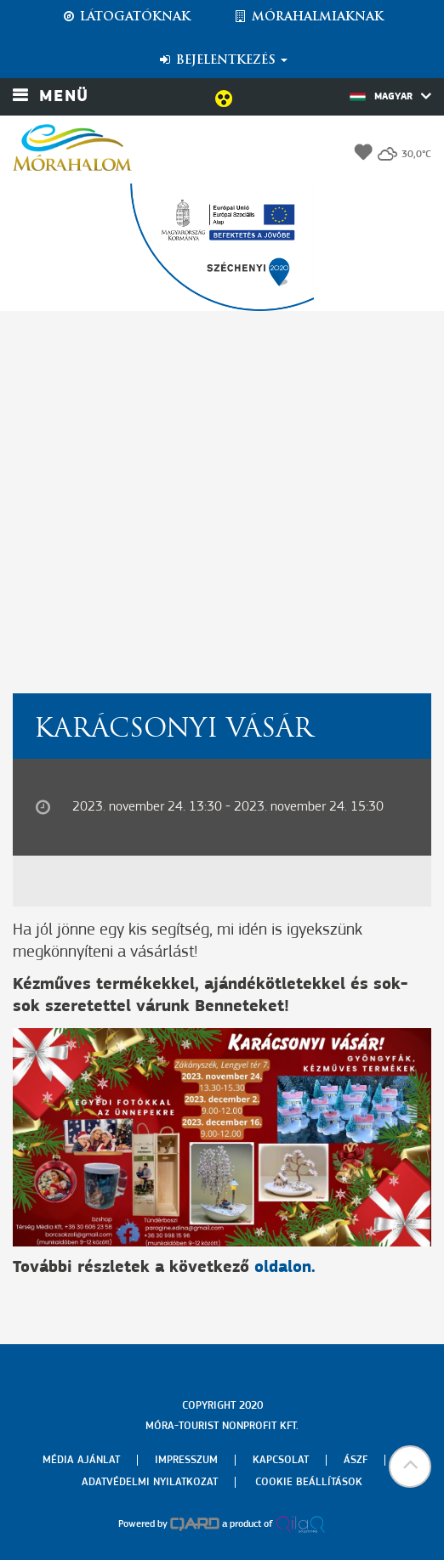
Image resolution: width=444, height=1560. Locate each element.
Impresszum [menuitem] (186, 1460)
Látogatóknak (126, 17)
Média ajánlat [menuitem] (81, 1460)
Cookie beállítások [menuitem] (308, 1482)
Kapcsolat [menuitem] (281, 1460)
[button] (410, 1466)
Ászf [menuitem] (355, 1460)
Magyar (390, 96)
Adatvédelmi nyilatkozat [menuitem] (150, 1482)
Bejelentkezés (222, 60)
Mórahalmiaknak (308, 17)
